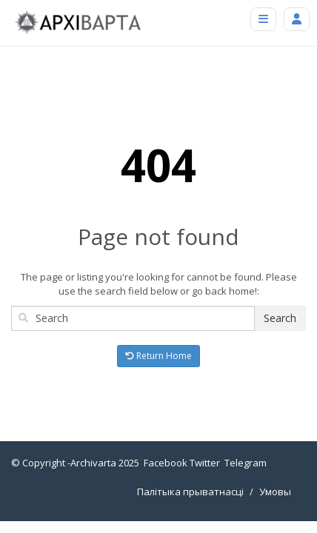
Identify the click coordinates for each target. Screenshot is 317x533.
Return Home (158, 355)
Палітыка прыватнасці (190, 491)
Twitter (205, 462)
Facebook (165, 462)
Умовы (275, 491)
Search (280, 318)
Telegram (245, 462)
